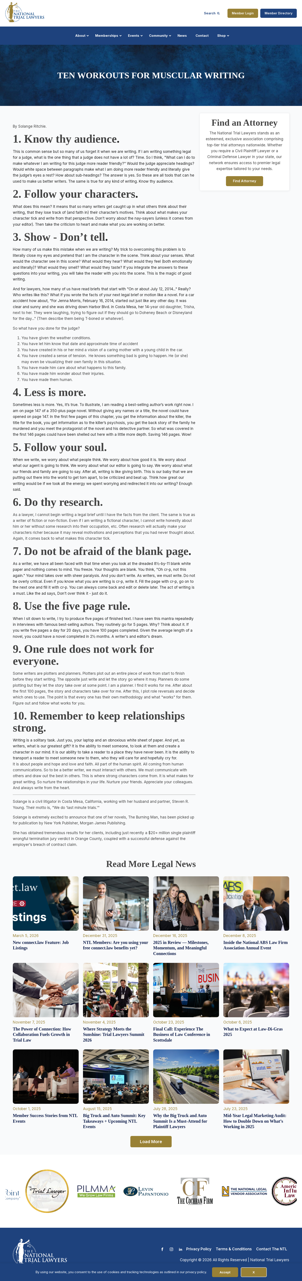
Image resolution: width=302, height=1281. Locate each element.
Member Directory (278, 13)
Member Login (243, 13)
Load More (151, 1141)
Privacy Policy (198, 1249)
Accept (224, 1272)
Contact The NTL (271, 1249)
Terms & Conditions (234, 1249)
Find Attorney (244, 181)
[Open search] (212, 13)
